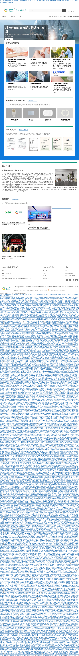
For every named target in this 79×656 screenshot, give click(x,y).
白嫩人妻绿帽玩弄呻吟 (29, 424)
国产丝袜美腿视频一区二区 (70, 308)
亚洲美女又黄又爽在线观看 (48, 393)
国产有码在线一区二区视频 (62, 554)
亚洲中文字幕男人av (43, 386)
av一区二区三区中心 (10, 329)
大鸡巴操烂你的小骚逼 (8, 553)
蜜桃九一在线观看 (16, 323)
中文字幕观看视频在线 (63, 488)
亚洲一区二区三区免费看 (40, 467)
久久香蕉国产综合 (72, 651)
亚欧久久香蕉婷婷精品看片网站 (30, 323)
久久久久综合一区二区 (7, 508)
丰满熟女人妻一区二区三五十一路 (12, 368)
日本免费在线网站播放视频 (36, 504)
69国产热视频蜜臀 (46, 413)
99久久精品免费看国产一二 (15, 635)
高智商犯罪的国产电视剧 (23, 354)
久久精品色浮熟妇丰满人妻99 (11, 614)
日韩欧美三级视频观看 (55, 497)
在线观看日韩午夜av (56, 490)
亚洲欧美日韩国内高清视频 (39, 316)
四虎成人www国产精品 (58, 437)
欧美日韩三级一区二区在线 (47, 300)
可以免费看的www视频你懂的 (31, 305)
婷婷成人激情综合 (22, 572)
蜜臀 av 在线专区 (18, 553)
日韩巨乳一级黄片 (59, 417)
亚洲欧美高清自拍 (27, 319)
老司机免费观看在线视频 (48, 389)
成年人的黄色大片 (27, 326)
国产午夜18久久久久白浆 (11, 490)
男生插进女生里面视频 (7, 617)
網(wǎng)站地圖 (69, 273)
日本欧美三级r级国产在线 (44, 325)
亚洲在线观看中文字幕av (37, 388)
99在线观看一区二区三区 (60, 571)
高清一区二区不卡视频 (46, 448)
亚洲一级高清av (12, 479)
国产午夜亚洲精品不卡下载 (38, 420)
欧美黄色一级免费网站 (9, 518)
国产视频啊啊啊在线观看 (38, 481)
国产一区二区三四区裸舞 (38, 462)
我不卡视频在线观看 (13, 409)
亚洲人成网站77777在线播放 (36, 535)
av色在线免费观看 (30, 314)
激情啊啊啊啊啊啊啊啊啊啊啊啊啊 (18, 399)
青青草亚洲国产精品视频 (17, 372)
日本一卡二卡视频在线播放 (43, 367)
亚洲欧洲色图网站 (46, 350)
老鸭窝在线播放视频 (72, 564)
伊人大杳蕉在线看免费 (69, 547)
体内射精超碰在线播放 (64, 525)
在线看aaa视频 (38, 372)
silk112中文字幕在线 (62, 504)
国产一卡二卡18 (12, 563)
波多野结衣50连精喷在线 (24, 358)
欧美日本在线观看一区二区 (51, 326)
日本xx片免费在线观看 (70, 465)
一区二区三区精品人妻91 (51, 356)
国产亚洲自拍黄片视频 (52, 365)
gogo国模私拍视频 (44, 602)
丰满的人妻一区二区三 (66, 635)
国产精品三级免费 (63, 351)
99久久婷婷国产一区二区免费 (68, 410)
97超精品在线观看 (4, 529)
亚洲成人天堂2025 (70, 441)
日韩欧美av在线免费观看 (35, 507)
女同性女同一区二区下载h (56, 308)
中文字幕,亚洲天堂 (49, 567)
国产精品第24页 (9, 335)
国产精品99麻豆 (17, 452)
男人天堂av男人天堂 (62, 384)
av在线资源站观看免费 (67, 395)
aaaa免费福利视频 (48, 440)
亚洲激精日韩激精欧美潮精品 (9, 406)
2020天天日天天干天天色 (67, 374)
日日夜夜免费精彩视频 (54, 438)
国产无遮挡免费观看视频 (62, 336)
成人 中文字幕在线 (62, 624)
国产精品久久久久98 (17, 319)
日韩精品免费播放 (7, 440)
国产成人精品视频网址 (38, 530)
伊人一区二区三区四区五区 (19, 423)
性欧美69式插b (7, 639)
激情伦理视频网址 (56, 330)
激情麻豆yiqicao (19, 321)
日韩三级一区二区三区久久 (26, 371)
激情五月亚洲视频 (43, 416)
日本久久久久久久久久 (31, 568)
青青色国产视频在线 (49, 535)
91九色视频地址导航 (45, 610)
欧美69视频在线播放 (55, 483)
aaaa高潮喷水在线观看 (28, 553)
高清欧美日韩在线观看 (50, 322)
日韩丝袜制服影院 (60, 377)
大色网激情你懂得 (7, 314)
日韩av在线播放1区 (69, 645)
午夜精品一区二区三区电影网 (47, 428)
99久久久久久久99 (25, 500)
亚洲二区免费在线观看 (67, 627)
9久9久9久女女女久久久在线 (39, 463)
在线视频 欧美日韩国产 (24, 621)
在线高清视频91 (29, 298)
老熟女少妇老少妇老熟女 (66, 613)
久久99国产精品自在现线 (6, 452)
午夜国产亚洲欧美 (72, 473)
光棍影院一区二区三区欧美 (17, 297)
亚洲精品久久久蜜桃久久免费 (24, 522)
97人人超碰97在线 (10, 511)
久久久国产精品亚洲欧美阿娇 (31, 395)
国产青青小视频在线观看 (59, 511)
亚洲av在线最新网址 (65, 516)
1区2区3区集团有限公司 (19, 465)
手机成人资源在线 (18, 318)
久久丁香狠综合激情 (57, 509)
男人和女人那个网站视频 (42, 453)
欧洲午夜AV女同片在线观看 (58, 350)
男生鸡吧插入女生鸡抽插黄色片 (27, 620)
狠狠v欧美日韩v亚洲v (46, 511)
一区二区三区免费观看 (72, 484)
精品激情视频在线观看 (48, 653)
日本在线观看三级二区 (25, 463)
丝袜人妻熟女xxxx (48, 476)
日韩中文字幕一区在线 (15, 577)
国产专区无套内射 (35, 586)
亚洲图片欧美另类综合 (22, 330)
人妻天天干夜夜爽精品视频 (61, 653)
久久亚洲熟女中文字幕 (72, 481)
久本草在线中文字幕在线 (15, 595)
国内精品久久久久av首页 (20, 532)
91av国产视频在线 (66, 375)
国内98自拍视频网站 (43, 339)
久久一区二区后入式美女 (37, 440)
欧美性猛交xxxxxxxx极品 (59, 398)
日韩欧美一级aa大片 (39, 582)
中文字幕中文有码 (50, 578)
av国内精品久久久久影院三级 (13, 346)
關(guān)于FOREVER (47, 271)
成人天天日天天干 (42, 410)
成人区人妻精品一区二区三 (30, 339)
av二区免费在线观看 (27, 486)
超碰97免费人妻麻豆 (72, 630)
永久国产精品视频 (34, 304)
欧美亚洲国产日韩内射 (12, 356)
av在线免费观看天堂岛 (60, 578)
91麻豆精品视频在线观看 (32, 433)
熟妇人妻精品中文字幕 (50, 588)
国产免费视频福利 (11, 430)
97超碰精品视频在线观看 (39, 368)
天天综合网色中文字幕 (63, 419)
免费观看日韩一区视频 (57, 449)
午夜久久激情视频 (53, 354)
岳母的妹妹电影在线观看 (66, 452)
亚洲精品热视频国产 (7, 319)
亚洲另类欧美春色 (60, 426)
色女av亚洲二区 (4, 606)
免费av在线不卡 (42, 360)
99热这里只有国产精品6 (39, 544)
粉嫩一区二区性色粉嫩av (18, 305)
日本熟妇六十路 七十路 (31, 308)
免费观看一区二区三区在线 (38, 525)
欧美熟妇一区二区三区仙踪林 (35, 479)
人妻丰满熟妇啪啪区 (71, 393)
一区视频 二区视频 (55, 367)
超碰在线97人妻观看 (48, 388)
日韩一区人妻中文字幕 (17, 332)
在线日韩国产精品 (56, 301)
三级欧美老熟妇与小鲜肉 (46, 403)
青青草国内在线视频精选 (26, 337)
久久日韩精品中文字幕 (23, 307)
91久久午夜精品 (24, 360)
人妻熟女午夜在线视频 (28, 630)
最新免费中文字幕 (45, 551)
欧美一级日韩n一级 (34, 616)
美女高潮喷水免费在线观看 (49, 335)
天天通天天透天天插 (22, 451)
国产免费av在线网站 (65, 540)
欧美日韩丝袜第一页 (29, 372)
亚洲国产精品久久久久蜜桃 (62, 463)
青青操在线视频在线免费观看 (53, 382)
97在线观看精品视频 (40, 347)
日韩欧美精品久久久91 (45, 648)
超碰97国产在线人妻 (46, 330)
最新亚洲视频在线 (42, 379)
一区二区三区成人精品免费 (54, 315)
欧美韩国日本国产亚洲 (12, 438)
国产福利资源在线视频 (44, 466)
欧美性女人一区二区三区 (8, 593)
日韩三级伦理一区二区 (29, 613)
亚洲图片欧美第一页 (12, 495)
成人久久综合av (21, 385)
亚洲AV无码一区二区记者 (26, 364)
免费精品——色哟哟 (33, 374)
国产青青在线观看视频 (34, 644)
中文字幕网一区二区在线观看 (11, 455)
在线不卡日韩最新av (49, 595)
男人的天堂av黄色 (51, 467)
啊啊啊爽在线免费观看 (56, 297)
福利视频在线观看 (54, 452)
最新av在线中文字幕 (11, 379)
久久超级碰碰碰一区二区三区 (59, 307)
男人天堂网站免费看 (12, 363)
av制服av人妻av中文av (8, 584)
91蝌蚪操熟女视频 (15, 301)
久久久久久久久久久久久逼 (11, 535)
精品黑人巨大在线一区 (70, 574)
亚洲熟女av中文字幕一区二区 (16, 444)
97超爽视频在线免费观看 (62, 372)
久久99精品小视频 (15, 419)
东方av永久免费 (11, 467)
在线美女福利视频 (64, 371)
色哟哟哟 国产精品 (52, 528)
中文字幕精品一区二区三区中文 (38, 382)
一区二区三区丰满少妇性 (62, 447)
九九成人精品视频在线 (21, 449)
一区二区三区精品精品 (57, 470)
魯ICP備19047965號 (43, 290)
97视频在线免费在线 (5, 340)
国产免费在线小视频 (54, 453)
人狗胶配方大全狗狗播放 (59, 440)
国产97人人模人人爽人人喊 (65, 354)
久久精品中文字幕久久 (49, 577)
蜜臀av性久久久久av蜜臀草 (53, 312)
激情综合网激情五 (68, 479)
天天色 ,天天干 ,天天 (33, 430)
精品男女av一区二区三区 (22, 403)
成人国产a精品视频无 (22, 479)
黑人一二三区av (20, 519)
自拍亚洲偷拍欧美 (32, 526)
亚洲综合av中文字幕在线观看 (38, 638)
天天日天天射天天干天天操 (11, 402)
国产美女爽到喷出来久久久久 (33, 623)
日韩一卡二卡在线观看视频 (48, 372)
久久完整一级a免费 (41, 472)
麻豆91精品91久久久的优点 (21, 381)
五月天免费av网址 (51, 523)
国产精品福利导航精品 (58, 645)
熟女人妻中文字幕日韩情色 (47, 344)
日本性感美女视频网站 (48, 500)
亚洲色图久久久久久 (73, 606)
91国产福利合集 (58, 388)
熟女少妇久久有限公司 (50, 328)
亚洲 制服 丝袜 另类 (34, 447)
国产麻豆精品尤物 (35, 448)
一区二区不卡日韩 (7, 556)
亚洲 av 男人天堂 (11, 342)
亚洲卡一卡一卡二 (66, 413)
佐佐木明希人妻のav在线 (49, 459)
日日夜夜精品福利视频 (49, 442)
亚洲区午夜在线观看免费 (61, 487)
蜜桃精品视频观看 (24, 571)
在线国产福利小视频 (16, 349)
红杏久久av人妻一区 (7, 536)
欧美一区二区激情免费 (52, 455)
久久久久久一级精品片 (32, 565)
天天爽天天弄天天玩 (50, 530)
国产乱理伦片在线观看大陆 (69, 407)
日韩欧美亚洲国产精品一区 (23, 445)
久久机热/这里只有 (39, 484)
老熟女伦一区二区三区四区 (28, 655)
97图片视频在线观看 (51, 456)
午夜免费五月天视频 (59, 626)
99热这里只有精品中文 (9, 382)
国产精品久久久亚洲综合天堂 (65, 298)
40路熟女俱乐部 (12, 407)
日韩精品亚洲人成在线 (11, 307)
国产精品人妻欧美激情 (10, 304)
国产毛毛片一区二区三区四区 (43, 537)
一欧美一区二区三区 (50, 400)
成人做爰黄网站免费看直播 (24, 392)
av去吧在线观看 (50, 396)
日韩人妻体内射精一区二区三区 (44, 398)
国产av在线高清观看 (5, 297)
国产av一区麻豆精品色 (22, 641)
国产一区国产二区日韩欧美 (44, 593)
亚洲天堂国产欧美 (48, 571)
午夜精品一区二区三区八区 (13, 463)
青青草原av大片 (62, 339)
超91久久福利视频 (31, 367)
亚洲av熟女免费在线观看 (69, 646)
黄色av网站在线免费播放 (48, 358)
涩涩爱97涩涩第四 (15, 561)
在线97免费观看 (34, 349)
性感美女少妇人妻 (43, 353)
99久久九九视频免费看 (56, 558)
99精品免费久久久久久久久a (15, 357)
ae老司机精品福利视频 (54, 399)
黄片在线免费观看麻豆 (71, 644)
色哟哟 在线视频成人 (47, 606)
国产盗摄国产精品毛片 (40, 630)
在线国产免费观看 (61, 421)
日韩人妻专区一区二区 (24, 351)
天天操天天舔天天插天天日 (15, 378)
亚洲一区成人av (65, 495)
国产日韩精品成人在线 (61, 318)
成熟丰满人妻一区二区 (26, 530)
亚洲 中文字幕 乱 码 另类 (57, 537)
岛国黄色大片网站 (23, 412)
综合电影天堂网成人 (63, 326)
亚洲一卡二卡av (27, 335)
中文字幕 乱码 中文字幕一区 (40, 315)
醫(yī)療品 (4, 16)
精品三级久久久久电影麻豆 (17, 582)
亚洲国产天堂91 (12, 602)
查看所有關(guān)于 (33, 100)
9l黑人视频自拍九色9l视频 (20, 592)
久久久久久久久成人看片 (10, 413)
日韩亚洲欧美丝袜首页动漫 (11, 417)
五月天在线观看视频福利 (12, 414)
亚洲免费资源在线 (16, 655)
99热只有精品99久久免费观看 (36, 571)
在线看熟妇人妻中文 (26, 365)
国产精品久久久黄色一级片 (15, 480)
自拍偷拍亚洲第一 (71, 556)
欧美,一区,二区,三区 (43, 646)
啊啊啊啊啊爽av (4, 607)
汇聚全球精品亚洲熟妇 (26, 368)
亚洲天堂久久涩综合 (18, 544)
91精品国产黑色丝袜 (14, 505)
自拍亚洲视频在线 (31, 451)
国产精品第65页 (12, 628)
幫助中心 (67, 271)
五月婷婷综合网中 (10, 298)
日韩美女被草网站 (63, 346)
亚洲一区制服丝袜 (44, 305)
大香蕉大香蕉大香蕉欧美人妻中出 (40, 480)
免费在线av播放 (73, 420)
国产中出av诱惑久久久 (61, 400)
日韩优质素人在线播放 (58, 392)
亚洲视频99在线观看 (5, 349)
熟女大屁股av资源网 (64, 349)
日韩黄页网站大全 (64, 453)
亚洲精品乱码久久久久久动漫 (44, 572)
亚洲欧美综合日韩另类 (46, 445)
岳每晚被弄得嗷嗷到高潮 (14, 365)
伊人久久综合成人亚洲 (44, 483)
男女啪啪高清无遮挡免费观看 (60, 606)
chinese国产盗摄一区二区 (23, 407)
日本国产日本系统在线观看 (46, 502)
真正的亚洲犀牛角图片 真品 (17, 325)
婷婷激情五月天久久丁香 (66, 337)
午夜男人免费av (43, 528)
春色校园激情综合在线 (68, 297)
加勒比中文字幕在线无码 (7, 386)
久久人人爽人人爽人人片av (71, 623)
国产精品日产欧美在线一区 (23, 602)
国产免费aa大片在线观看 (67, 305)
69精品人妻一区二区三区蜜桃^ (46, 565)
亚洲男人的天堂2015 (21, 603)
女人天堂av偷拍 (4, 337)
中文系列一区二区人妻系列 (42, 424)
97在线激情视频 (18, 326)
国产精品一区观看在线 (70, 406)
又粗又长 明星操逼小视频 (22, 350)
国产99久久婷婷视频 (55, 516)
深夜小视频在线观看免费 (11, 358)
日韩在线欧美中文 (57, 617)
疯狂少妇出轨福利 (25, 336)
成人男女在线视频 (62, 368)
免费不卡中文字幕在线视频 (53, 472)
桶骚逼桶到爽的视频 (40, 529)
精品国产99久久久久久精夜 (40, 371)
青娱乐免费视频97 (50, 318)
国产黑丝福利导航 (29, 582)
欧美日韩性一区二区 (38, 321)
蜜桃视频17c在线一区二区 (33, 431)
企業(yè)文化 (45, 273)
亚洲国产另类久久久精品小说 (71, 304)
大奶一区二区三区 (72, 451)
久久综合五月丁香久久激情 (26, 312)
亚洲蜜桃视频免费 (38, 473)
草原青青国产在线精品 (53, 556)
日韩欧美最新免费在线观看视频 (26, 495)
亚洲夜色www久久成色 (13, 620)
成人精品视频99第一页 (47, 596)
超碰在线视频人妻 (59, 344)
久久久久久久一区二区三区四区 (45, 542)
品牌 (19, 16)
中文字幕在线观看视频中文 (37, 567)
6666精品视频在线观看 (8, 318)
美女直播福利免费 (55, 405)
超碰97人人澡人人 (56, 627)
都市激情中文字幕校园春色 (25, 560)
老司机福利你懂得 (55, 427)
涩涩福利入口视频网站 (15, 310)
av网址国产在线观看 (24, 514)
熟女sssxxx (11, 652)
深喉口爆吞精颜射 (65, 593)
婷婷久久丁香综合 (63, 365)
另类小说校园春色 (25, 349)
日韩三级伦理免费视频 (51, 560)
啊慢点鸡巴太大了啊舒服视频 (11, 551)
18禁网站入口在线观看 (14, 606)
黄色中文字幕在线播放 (51, 550)
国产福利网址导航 (66, 315)
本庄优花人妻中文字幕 (53, 540)
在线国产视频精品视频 (8, 530)
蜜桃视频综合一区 (51, 612)
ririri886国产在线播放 (33, 406)
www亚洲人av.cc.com (48, 557)
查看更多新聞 (15, 199)
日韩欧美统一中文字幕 (14, 337)
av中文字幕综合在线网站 (59, 445)
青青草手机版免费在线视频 (8, 470)
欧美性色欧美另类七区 (61, 564)
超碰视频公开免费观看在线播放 (57, 465)
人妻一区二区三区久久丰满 (51, 346)
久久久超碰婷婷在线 (30, 434)
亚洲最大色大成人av (23, 438)
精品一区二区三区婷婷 (44, 532)
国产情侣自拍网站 (46, 351)
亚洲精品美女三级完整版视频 (20, 410)
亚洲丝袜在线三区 (32, 542)
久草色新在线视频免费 (63, 518)
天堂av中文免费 (50, 434)
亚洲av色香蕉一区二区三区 (32, 340)
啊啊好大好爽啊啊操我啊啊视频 (26, 579)
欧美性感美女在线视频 (5, 305)
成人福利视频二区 (70, 377)
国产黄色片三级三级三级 (12, 514)
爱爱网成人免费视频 (51, 316)
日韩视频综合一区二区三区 (50, 321)
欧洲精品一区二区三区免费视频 (16, 488)
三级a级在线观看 (49, 462)
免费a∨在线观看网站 (13, 475)
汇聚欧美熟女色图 (66, 480)
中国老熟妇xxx (21, 493)
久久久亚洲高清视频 (23, 502)
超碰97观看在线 (4, 579)
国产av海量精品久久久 (36, 500)
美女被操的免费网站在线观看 (62, 649)
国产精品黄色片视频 (36, 445)
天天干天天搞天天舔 (67, 386)
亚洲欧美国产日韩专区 (65, 616)
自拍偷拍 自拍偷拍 (34, 307)
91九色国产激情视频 (44, 304)
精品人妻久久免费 (72, 368)
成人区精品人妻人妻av (11, 502)
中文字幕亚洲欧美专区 (22, 406)
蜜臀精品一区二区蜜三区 (17, 469)
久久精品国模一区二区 (60, 389)
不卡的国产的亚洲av (72, 523)
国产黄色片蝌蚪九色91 (41, 444)
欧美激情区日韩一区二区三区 (13, 442)
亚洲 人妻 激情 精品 (36, 311)
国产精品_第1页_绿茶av (46, 412)
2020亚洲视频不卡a (9, 596)
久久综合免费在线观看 (40, 488)
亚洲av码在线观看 (11, 567)
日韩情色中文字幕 (37, 546)
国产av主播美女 (24, 505)
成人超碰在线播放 (7, 434)
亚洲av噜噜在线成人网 (8, 644)
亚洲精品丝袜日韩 (44, 586)
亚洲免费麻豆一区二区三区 (37, 322)
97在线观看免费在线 (30, 347)
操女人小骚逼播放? (51, 360)
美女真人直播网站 (47, 392)
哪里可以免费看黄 (53, 652)
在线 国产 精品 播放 (28, 653)
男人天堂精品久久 (72, 430)
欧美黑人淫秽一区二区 (29, 318)
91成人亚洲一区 (42, 637)
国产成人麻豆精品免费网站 (56, 304)
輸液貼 (31, 120)
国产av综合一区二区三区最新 (24, 481)
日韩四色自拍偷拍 (57, 333)
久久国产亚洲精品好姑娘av (23, 567)
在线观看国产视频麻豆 (64, 642)
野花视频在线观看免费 (9, 350)
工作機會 (45, 275)
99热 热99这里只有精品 (9, 543)
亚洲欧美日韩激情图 (41, 318)
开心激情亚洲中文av (28, 469)
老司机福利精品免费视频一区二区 (11, 533)
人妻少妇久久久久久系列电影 (57, 574)
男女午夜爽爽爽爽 (62, 630)
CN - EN (71, 11)
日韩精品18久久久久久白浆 (22, 447)
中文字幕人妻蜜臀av (13, 370)
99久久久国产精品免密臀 (39, 312)
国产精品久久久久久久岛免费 (18, 340)
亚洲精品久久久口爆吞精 (18, 434)
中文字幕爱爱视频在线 (32, 532)
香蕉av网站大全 (58, 461)
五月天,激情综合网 (46, 311)
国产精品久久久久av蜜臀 (47, 435)
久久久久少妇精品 (25, 634)
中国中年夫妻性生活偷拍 (66, 585)
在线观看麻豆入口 (53, 353)
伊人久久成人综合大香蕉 (57, 311)
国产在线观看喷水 (25, 435)
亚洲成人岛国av (67, 470)
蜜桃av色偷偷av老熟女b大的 (24, 311)
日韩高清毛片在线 (68, 466)
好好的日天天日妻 (13, 570)
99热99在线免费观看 (50, 451)
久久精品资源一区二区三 (39, 337)
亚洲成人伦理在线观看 (50, 336)
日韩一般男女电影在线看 (23, 304)
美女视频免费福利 (31, 426)
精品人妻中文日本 (27, 332)
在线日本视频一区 (22, 490)
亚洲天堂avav (18, 486)
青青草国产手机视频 (24, 437)
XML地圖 (17, 286)
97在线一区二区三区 (31, 391)
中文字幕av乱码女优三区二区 (19, 639)
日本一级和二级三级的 (7, 465)
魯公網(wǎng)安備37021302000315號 (56, 290)
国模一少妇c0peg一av (67, 603)
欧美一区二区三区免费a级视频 (55, 444)
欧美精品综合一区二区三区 (49, 384)
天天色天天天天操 (25, 322)
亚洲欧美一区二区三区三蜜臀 (50, 319)
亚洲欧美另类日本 (20, 470)
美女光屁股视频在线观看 (28, 396)
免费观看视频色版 (51, 493)
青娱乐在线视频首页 (58, 609)
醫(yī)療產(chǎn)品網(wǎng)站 (57, 16)
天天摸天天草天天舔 (13, 581)
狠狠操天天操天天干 (7, 423)
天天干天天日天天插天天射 (42, 314)
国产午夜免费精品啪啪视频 (21, 494)
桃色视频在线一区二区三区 (55, 646)
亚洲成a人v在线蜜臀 (47, 486)
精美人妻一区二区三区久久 (44, 498)
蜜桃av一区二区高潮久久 (24, 328)
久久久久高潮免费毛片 (21, 367)
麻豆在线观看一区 (72, 346)
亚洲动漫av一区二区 (67, 435)
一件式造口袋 (13, 120)
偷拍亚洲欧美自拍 (67, 600)
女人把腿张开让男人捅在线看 (43, 297)
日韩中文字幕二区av (21, 405)
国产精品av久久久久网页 (39, 332)
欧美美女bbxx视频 (51, 409)
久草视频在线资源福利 (67, 340)
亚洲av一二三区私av (51, 638)
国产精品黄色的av (18, 515)
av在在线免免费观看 (69, 358)
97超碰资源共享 (73, 419)
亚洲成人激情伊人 (73, 409)
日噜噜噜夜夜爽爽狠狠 (47, 333)
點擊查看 (9, 39)
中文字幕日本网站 (65, 399)
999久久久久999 (10, 498)
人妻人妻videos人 (27, 357)
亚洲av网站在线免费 (26, 599)
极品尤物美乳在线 (17, 491)
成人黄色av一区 (66, 563)
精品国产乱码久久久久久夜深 (41, 329)
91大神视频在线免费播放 (22, 375)
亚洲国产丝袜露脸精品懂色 (45, 395)
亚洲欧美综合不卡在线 (57, 505)
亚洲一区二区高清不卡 (52, 342)
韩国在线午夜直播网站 (25, 462)
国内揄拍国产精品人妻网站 (37, 310)
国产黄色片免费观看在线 (72, 339)
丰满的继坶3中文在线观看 (43, 568)
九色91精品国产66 (15, 364)
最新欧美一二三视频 (14, 388)
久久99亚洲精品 (8, 459)
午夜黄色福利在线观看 (27, 607)
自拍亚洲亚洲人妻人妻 (30, 385)
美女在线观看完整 (53, 339)
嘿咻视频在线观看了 (63, 356)
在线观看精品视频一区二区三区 (51, 378)
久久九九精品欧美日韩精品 (22, 416)
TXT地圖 (22, 286)
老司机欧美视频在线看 (32, 302)
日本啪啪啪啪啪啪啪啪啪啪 (70, 599)
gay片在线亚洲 (21, 409)
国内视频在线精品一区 (54, 305)
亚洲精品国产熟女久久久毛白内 (70, 508)
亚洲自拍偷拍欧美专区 (45, 340)
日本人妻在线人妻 (65, 301)
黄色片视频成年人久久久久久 (42, 613)
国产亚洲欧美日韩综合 (35, 551)
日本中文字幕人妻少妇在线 (37, 328)
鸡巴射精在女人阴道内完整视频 (28, 453)
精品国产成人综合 (57, 407)
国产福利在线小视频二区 (13, 618)
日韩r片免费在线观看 (36, 358)
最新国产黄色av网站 (66, 568)
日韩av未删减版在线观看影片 (39, 365)
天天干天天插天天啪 (37, 319)
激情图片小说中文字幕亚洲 (31, 470)
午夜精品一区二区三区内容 (55, 361)
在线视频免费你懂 (25, 638)
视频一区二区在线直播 (66, 329)
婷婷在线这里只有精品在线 (19, 314)
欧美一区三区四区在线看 (11, 456)
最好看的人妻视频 (16, 440)
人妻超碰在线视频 (22, 363)
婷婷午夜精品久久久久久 (63, 409)
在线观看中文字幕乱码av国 (22, 476)
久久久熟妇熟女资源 (41, 624)
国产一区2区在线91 (59, 300)
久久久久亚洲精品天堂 (25, 301)
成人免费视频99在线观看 (6, 344)
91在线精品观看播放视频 (9, 447)
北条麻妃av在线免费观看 (11, 328)
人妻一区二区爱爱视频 (60, 332)
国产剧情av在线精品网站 (36, 437)
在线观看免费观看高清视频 (50, 441)
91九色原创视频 (49, 364)
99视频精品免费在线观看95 (24, 627)
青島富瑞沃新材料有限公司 (10, 267)
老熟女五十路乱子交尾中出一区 (32, 344)
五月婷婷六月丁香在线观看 (51, 591)
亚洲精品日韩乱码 (70, 364)
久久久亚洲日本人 (43, 363)
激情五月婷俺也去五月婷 (48, 461)
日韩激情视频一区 (70, 398)
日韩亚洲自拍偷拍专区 (52, 533)
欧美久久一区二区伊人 (62, 638)
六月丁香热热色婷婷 (69, 311)
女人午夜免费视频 (28, 321)
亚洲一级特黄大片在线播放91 (38, 370)
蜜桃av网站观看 (64, 431)
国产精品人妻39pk (57, 621)
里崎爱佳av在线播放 (27, 315)
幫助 (66, 267)
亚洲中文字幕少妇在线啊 (71, 350)
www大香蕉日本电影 (47, 494)
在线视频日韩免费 (73, 336)
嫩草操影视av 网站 (14, 351)
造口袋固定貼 (65, 120)
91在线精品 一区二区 (65, 610)
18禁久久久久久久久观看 (48, 417)
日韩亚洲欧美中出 (50, 332)
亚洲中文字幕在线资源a (38, 326)
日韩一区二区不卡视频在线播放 (54, 544)
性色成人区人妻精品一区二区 (9, 519)
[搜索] (47, 10)
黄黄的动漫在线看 (70, 511)
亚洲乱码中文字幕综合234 (30, 386)
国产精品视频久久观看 (30, 472)
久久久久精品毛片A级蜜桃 (44, 323)
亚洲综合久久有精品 (41, 434)
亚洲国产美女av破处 (25, 606)
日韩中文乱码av (62, 598)
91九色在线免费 (30, 329)
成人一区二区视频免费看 (59, 364)
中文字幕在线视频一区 (24, 377)
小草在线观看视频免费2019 (64, 475)
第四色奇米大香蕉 (32, 375)
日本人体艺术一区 (51, 302)
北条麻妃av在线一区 (12, 393)
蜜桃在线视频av (8, 343)
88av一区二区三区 (4, 315)
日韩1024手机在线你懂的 (43, 516)
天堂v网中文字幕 (15, 371)
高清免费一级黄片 (54, 458)
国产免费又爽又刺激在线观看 (68, 483)
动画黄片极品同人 (35, 575)
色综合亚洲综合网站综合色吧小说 (24, 389)
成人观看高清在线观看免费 (35, 641)
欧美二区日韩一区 (29, 467)
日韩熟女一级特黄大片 (41, 409)
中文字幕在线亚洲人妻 (55, 402)
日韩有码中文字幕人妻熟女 (37, 336)
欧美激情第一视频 (34, 528)
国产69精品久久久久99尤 (34, 505)
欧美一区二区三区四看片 (71, 500)
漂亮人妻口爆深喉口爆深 (14, 546)
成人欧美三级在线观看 (66, 618)
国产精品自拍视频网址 (11, 392)
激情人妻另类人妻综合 (32, 490)
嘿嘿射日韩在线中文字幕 (16, 400)
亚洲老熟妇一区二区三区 (44, 458)
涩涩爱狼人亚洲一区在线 (49, 564)
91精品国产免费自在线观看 (31, 325)
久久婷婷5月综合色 (64, 357)
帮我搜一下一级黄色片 (52, 642)
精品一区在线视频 (26, 550)
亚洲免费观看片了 (23, 475)
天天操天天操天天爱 (19, 386)
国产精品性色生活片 (67, 617)
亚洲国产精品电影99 (57, 477)
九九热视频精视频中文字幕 (16, 529)
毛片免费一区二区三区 (17, 339)
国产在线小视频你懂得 (70, 417)
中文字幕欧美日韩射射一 (52, 525)
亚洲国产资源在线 (4, 351)
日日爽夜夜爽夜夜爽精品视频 (26, 523)
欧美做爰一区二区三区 (36, 335)
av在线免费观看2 (71, 335)
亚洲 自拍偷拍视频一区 (38, 346)
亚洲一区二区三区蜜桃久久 (8, 367)
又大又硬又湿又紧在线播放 (63, 360)
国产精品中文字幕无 (38, 595)
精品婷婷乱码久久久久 (26, 577)
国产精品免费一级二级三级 (15, 441)
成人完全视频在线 (10, 449)
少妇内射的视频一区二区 (39, 549)
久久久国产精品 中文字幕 (69, 462)
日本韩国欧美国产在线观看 (36, 419)
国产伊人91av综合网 (32, 458)
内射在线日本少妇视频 (10, 330)
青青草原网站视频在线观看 (8, 416)
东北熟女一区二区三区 (34, 412)
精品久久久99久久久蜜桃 (24, 575)
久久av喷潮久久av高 (11, 616)
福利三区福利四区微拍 (5, 458)
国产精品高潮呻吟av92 (38, 364)
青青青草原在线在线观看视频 (9, 354)
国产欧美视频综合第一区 (13, 453)
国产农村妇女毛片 (27, 384)
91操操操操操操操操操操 (62, 451)
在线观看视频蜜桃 (51, 605)
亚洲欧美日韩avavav (49, 473)
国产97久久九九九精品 (70, 498)
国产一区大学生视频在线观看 (20, 374)
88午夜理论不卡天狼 (62, 335)
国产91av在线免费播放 (29, 515)
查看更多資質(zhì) (24, 130)
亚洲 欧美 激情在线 (65, 472)
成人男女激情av (33, 342)
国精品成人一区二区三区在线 (43, 405)
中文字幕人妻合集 (36, 301)
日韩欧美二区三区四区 (66, 382)
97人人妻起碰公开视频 (20, 431)
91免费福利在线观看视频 (36, 477)
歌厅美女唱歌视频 (30, 409)
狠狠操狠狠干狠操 (65, 490)
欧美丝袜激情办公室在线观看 (9, 391)
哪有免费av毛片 (47, 547)
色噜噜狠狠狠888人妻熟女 (57, 423)
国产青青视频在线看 (63, 416)
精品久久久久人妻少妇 (9, 321)
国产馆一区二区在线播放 (44, 308)
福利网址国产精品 (26, 333)
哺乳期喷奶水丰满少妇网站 (35, 381)
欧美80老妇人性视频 (46, 301)
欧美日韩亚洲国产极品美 (41, 515)
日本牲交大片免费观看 (21, 302)
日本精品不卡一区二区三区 (50, 419)
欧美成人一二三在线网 (31, 609)
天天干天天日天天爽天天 (22, 342)
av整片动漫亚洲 (48, 449)
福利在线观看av (62, 321)
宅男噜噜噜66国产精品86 (46, 509)
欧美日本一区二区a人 (8, 426)
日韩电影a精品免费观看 (22, 300)
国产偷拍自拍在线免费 (37, 392)
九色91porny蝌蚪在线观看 (14, 396)
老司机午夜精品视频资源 (46, 632)
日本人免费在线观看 (7, 610)
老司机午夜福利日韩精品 (45, 374)
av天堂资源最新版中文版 (44, 427)
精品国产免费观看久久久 (69, 461)
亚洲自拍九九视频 (32, 498)
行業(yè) (12, 16)
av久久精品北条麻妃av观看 (16, 424)
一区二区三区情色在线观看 (68, 330)
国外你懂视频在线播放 (25, 525)
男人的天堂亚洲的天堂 (17, 343)
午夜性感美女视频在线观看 (36, 547)
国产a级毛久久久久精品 (70, 570)
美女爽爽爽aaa (9, 574)
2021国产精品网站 (60, 347)
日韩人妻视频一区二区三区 (43, 343)
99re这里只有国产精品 (9, 398)
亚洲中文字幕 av (18, 649)
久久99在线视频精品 (57, 375)
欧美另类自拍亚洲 (8, 588)
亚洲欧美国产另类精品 (23, 428)
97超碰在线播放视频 (25, 448)
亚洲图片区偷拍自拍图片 (9, 302)
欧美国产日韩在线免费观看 (65, 319)
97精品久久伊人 (42, 598)
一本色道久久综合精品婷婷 (63, 469)
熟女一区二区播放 (17, 335)
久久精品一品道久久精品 (15, 315)
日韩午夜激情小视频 (19, 593)
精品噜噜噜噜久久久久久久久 (21, 477)
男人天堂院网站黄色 (52, 488)
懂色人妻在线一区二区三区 (32, 497)
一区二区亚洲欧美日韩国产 (61, 473)
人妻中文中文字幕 (68, 595)
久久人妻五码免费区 (56, 340)
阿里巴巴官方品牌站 (70, 275)
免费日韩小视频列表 (20, 421)
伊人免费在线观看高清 (53, 371)
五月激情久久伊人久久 (51, 529)
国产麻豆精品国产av (31, 421)
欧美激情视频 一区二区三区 (41, 579)
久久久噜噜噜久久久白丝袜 (38, 522)
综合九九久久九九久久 (48, 381)
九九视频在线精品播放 (70, 300)
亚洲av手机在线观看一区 (57, 519)
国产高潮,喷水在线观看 (57, 323)
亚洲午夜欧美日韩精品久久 (6, 509)
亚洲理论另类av (21, 472)
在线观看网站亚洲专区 (8, 326)
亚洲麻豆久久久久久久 (7, 630)
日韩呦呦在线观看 (71, 612)
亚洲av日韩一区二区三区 (27, 561)
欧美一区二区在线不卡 (5, 624)
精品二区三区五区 (23, 507)
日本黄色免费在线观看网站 (23, 413)
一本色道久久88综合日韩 (66, 378)
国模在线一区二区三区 (69, 423)
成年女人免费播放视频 (69, 537)
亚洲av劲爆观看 (67, 609)
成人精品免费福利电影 (8, 381)
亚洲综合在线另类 (63, 414)
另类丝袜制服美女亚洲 (39, 298)
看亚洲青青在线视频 (36, 351)
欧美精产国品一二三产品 (62, 310)
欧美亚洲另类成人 (22, 393)
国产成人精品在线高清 (29, 529)
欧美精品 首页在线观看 (34, 414)
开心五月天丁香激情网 (34, 300)
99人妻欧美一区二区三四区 (41, 361)
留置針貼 (48, 120)
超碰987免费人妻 (44, 354)
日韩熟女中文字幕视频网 (72, 347)
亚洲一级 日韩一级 (11, 385)
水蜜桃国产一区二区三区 (26, 546)
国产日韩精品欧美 (55, 325)
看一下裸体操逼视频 (47, 600)
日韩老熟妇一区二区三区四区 (64, 302)
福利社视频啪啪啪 (26, 441)
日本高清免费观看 (57, 486)
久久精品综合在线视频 (45, 406)
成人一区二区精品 (57, 494)
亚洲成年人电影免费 (45, 452)
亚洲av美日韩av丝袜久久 (22, 526)
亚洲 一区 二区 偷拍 (68, 509)
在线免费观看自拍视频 (18, 347)
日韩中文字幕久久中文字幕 (34, 399)
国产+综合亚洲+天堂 (40, 487)
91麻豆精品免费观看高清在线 (18, 433)
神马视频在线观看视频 (36, 459)
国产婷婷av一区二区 (60, 428)
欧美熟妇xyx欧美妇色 (22, 430)
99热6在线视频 (45, 402)
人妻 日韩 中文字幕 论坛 (72, 546)
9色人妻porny (39, 426)
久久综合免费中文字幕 (12, 412)
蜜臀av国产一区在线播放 (56, 314)
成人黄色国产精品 (29, 554)
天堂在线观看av (8, 323)
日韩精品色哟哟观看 (21, 427)
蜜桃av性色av (22, 455)
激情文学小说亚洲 (60, 456)
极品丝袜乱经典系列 (24, 528)
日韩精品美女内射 (46, 477)
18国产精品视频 (7, 433)
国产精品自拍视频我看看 (72, 456)
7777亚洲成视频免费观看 (50, 504)
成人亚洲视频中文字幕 (62, 588)
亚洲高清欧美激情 (63, 515)
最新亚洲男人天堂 (19, 398)
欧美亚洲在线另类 (54, 543)
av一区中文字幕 (48, 645)
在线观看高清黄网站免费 (45, 307)
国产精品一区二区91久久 (63, 529)
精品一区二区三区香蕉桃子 (71, 655)
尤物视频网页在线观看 (71, 321)
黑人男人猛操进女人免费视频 (28, 624)
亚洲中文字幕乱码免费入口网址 (64, 322)
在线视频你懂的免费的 (12, 632)
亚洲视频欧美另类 (66, 532)
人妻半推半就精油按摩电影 (14, 336)
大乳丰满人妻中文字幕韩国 (40, 495)
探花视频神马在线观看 (14, 578)
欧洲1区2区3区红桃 (9, 308)
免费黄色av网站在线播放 (27, 442)
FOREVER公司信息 (48, 267)
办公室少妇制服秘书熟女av (55, 603)
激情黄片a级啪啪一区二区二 (21, 353)
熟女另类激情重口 (20, 298)
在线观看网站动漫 (44, 497)
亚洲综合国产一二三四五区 (11, 437)
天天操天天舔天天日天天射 (21, 498)
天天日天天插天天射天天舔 (51, 349)
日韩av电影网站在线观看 (59, 632)
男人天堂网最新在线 (9, 353)
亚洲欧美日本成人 (61, 546)
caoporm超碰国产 (35, 602)
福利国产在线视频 (55, 551)
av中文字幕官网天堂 (21, 329)
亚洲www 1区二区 (51, 421)
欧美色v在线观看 (47, 479)
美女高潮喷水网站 (7, 339)
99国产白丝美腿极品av (59, 535)
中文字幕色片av (57, 403)
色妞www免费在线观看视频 (58, 406)
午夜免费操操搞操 (26, 440)
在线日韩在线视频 (6, 371)
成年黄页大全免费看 (24, 551)
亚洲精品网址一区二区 (66, 367)
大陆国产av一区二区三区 (55, 628)
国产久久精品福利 (67, 412)
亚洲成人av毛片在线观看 (23, 616)
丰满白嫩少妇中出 (42, 540)
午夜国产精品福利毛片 (30, 398)
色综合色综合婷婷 (66, 628)
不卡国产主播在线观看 (17, 512)
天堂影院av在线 (27, 588)
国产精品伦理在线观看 (55, 329)
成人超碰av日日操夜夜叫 (53, 585)
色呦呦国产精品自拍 (13, 501)
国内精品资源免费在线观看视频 (23, 596)
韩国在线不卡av (11, 375)
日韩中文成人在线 (4, 621)
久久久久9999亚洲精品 (10, 300)
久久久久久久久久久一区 (10, 461)
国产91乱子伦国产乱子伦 (58, 655)
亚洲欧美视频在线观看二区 (13, 462)
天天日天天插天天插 (62, 612)
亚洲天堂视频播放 (26, 635)
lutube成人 (41, 349)
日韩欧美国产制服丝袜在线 (64, 560)
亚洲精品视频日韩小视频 (61, 459)
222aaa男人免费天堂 (47, 437)
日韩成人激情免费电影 (68, 361)
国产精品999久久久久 (41, 421)
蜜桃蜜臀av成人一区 (28, 400)
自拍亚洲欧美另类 (16, 316)
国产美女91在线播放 (72, 332)
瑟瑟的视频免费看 (67, 558)
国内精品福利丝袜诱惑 (10, 522)
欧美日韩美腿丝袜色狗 (24, 370)
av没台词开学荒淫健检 (72, 578)
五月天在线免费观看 (36, 333)
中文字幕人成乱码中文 (42, 521)
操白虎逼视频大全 (31, 405)
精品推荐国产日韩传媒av (51, 484)
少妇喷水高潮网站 (54, 357)
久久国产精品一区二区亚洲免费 (20, 558)
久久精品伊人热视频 (20, 308)
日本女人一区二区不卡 (5, 589)
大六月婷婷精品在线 (27, 316)
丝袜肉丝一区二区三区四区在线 (37, 456)
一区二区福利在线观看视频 (35, 417)
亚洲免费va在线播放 (16, 322)
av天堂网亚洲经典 (69, 392)
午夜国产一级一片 (62, 353)
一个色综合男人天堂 (73, 528)
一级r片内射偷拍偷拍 (67, 388)
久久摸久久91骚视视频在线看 (39, 533)
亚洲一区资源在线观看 (54, 424)
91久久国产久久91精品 (66, 325)
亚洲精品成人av (41, 451)
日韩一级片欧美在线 (25, 388)
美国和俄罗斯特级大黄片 (46, 575)
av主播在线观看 (43, 302)
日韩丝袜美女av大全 (30, 488)
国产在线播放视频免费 (70, 437)
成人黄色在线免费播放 (28, 378)
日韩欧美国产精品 (12, 627)
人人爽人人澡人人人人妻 (34, 330)
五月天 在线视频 (65, 402)
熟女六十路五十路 (60, 522)
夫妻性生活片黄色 (25, 310)
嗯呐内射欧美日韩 (65, 379)
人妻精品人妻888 (47, 627)
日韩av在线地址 (71, 307)
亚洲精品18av (30, 449)
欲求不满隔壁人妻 (24, 419)
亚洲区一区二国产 (21, 609)
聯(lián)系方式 (46, 278)
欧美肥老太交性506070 (30, 516)
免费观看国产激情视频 (54, 491)
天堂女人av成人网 (44, 357)
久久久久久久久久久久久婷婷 (39, 605)
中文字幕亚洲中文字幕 (18, 344)
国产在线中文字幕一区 (9, 591)
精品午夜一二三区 (10, 526)
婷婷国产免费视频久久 (61, 651)
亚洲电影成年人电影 (69, 575)
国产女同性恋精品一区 (35, 631)
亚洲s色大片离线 (40, 591)
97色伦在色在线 (5, 325)
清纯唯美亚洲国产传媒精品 (64, 536)
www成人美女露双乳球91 (40, 523)
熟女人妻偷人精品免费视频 (54, 379)
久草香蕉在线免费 (11, 451)
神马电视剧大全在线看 (41, 493)
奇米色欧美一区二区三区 (66, 458)
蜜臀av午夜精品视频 (7, 316)
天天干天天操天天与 (51, 370)
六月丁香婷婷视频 (16, 624)
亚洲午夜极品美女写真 (67, 596)
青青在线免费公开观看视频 (20, 508)
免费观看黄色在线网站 (67, 448)
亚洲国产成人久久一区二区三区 (65, 579)
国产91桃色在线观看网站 (13, 539)
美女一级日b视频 (15, 312)
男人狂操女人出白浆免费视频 (69, 314)
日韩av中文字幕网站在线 (51, 298)
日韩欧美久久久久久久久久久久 (58, 343)
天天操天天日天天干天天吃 (22, 382)
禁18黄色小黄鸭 (64, 430)
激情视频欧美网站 (68, 449)
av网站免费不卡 (45, 399)
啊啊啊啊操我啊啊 (13, 528)
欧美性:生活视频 (32, 574)
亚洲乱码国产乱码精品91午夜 (56, 501)
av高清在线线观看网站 (54, 363)
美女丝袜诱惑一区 (61, 467)
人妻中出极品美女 (61, 316)
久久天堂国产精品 (6, 448)
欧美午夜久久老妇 (64, 438)
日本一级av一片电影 (51, 347)
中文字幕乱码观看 (36, 570)
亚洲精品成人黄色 (64, 312)
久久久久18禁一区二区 (12, 523)
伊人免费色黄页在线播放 (53, 430)
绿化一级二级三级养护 (10, 311)
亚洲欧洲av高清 (65, 405)
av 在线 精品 (17, 530)
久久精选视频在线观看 (30, 297)
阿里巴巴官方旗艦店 (73, 16)
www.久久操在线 (21, 391)
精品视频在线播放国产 (51, 549)
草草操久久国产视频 (37, 384)
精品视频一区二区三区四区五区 (62, 381)
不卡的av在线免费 (57, 395)
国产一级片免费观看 (22, 521)
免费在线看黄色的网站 (25, 539)
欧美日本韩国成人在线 (50, 589)
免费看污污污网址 (34, 416)
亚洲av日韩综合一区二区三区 (49, 475)
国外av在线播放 (71, 514)
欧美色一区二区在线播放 (46, 621)
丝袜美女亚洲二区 (41, 342)
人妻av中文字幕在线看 (36, 413)
